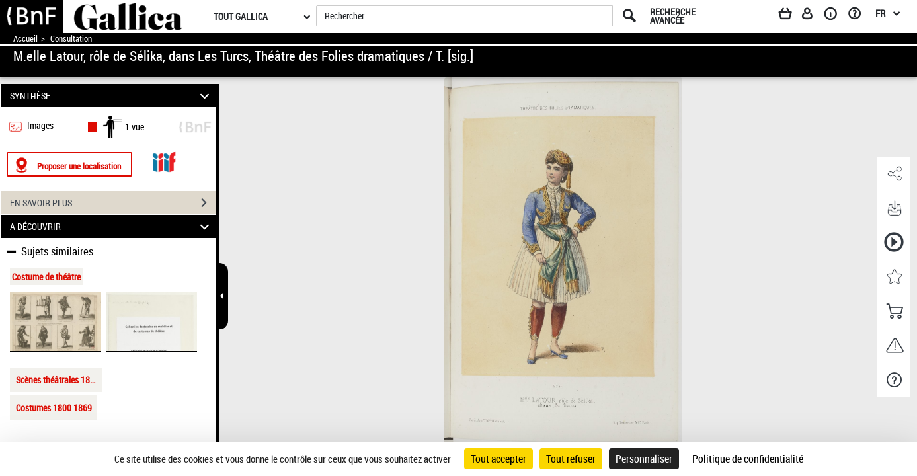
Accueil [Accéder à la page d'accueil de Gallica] (25, 38)
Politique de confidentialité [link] (747, 459)
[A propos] (835, 16)
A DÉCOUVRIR (111, 226)
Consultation (71, 38)
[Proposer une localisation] (69, 164)
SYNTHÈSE (111, 95)
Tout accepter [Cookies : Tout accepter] (498, 459)
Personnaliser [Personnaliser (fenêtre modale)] (644, 459)
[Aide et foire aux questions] (859, 16)
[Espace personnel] (813, 16)
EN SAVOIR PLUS (113, 203)
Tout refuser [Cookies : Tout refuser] (571, 459)
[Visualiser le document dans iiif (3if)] (164, 160)
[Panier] (791, 16)
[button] (893, 174)
